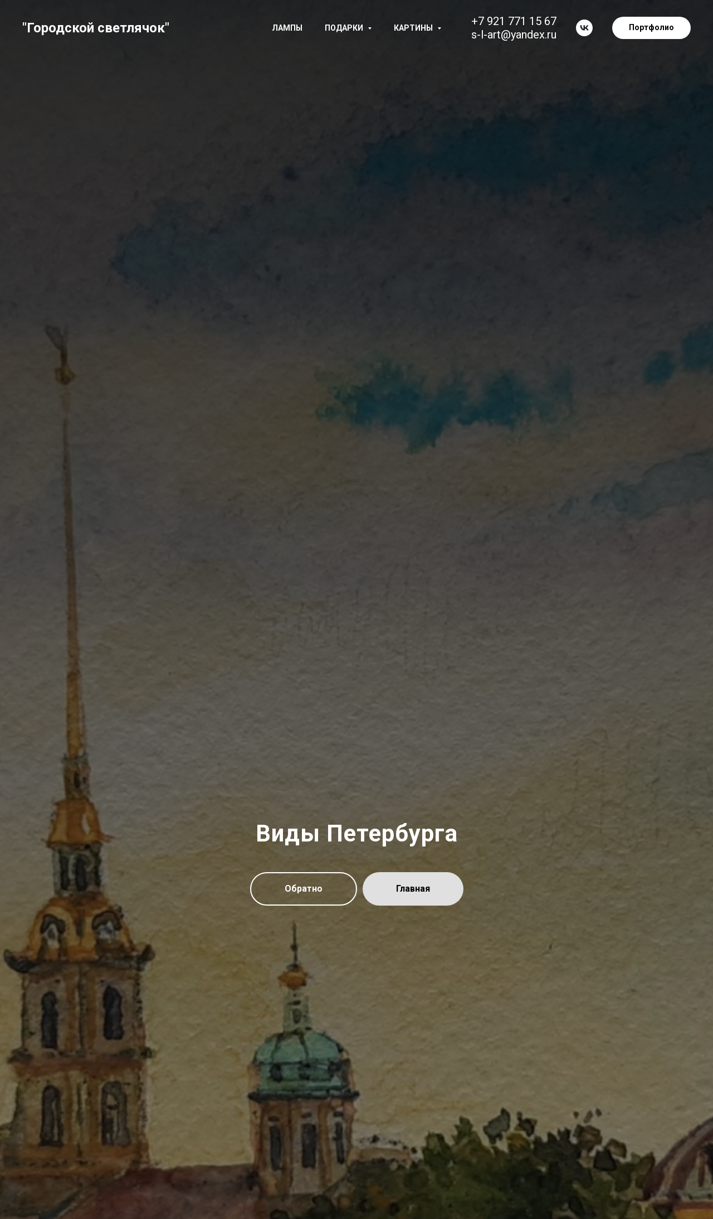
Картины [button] (414, 27)
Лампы (287, 27)
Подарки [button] (345, 27)
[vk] (584, 28)
